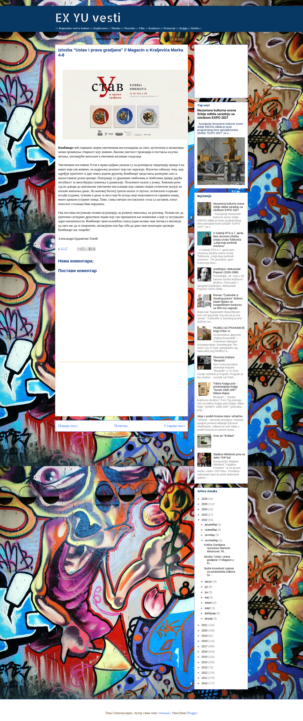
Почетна (120, 426)
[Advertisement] (122, 389)
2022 (205, 519)
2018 (205, 640)
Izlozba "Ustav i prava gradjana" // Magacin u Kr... (219, 560)
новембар (211, 529)
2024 (205, 509)
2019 (205, 635)
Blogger (192, 713)
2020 (205, 630)
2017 (205, 646)
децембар (211, 524)
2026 (205, 498)
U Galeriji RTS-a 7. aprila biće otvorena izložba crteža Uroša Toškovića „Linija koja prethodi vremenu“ (228, 240)
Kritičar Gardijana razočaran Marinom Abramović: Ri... (217, 548)
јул (207, 586)
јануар (209, 618)
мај (207, 597)
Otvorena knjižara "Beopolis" (224, 359)
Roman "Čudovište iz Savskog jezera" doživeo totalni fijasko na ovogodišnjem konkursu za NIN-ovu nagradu (228, 302)
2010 (205, 683)
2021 (205, 625)
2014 (205, 662)
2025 (205, 504)
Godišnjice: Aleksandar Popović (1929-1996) (227, 270)
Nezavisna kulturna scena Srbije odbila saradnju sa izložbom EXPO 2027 (216, 113)
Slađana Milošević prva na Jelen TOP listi (229, 456)
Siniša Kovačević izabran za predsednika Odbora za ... (219, 572)
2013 (205, 667)
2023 (205, 514)
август (209, 581)
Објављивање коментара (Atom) (133, 437)
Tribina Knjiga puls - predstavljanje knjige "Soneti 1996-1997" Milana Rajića (225, 388)
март (208, 608)
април (209, 602)
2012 (205, 672)
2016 (205, 651)
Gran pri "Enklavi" (224, 435)
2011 (205, 677)
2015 (205, 656)
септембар (212, 540)
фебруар (210, 613)
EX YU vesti (88, 17)
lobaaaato (164, 713)
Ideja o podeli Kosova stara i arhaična (219, 416)
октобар (210, 534)
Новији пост (67, 426)
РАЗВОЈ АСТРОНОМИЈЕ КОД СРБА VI (229, 329)
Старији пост (174, 426)
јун (207, 592)
